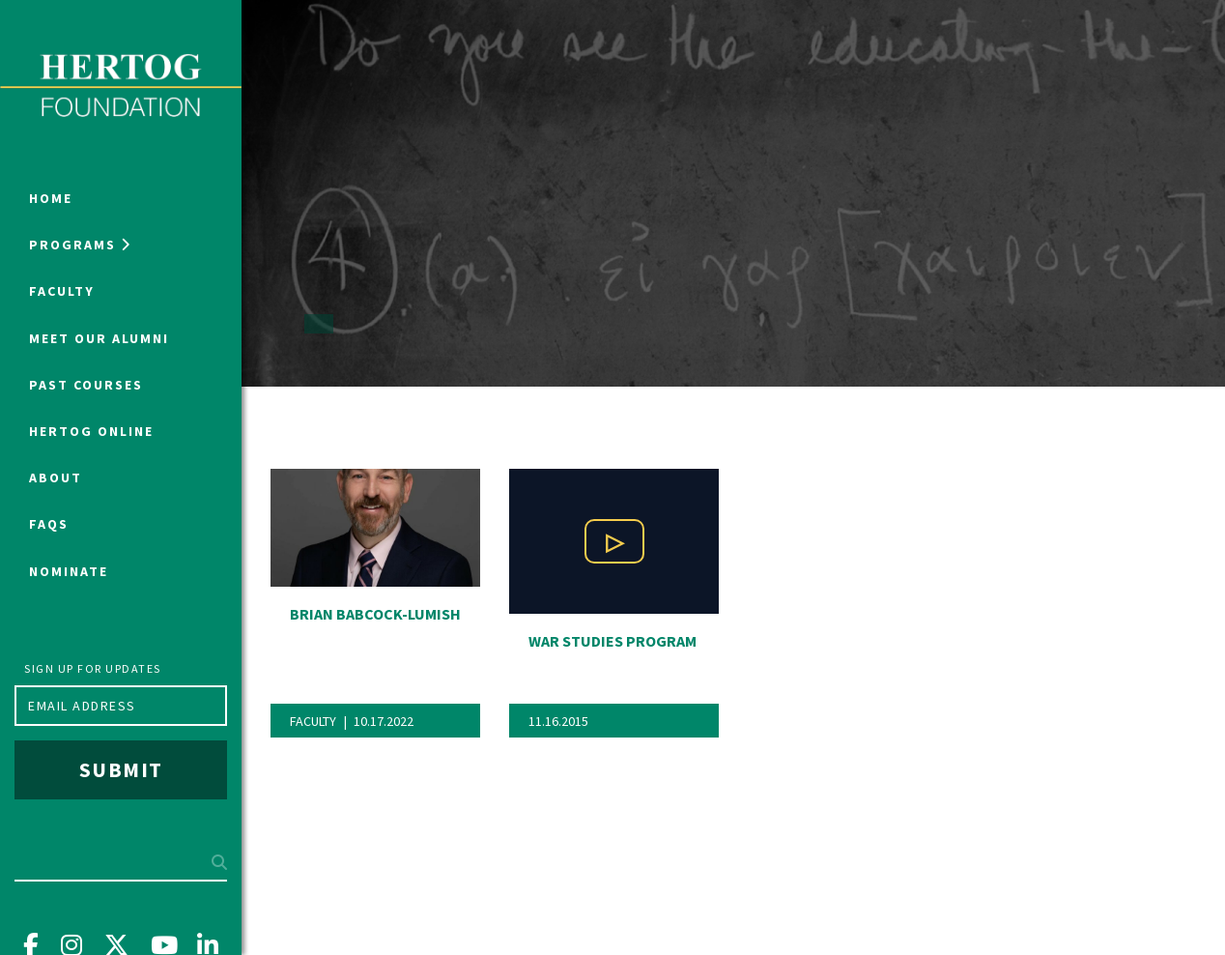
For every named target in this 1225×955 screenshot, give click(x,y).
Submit (121, 769)
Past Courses (86, 384)
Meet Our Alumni (99, 338)
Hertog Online (91, 431)
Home (50, 198)
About (55, 477)
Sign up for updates (92, 668)
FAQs (49, 524)
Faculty (62, 291)
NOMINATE (68, 571)
